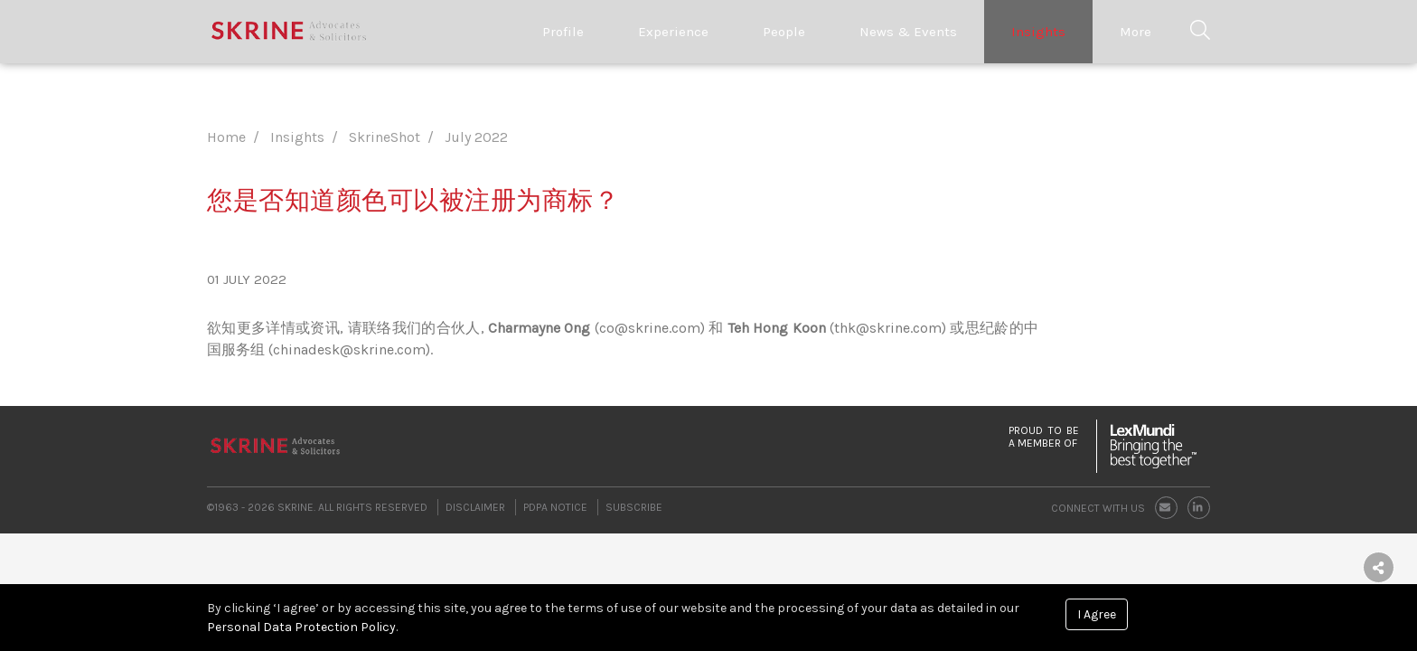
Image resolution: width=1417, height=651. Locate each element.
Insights (1038, 32)
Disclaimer (475, 507)
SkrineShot (384, 137)
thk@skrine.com (888, 327)
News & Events (908, 32)
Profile (563, 32)
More (1135, 32)
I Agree (1096, 614)
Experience (673, 32)
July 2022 (476, 137)
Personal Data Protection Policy (301, 627)
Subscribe (633, 507)
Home (226, 137)
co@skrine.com (649, 327)
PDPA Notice (555, 507)
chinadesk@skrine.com (349, 349)
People (784, 32)
